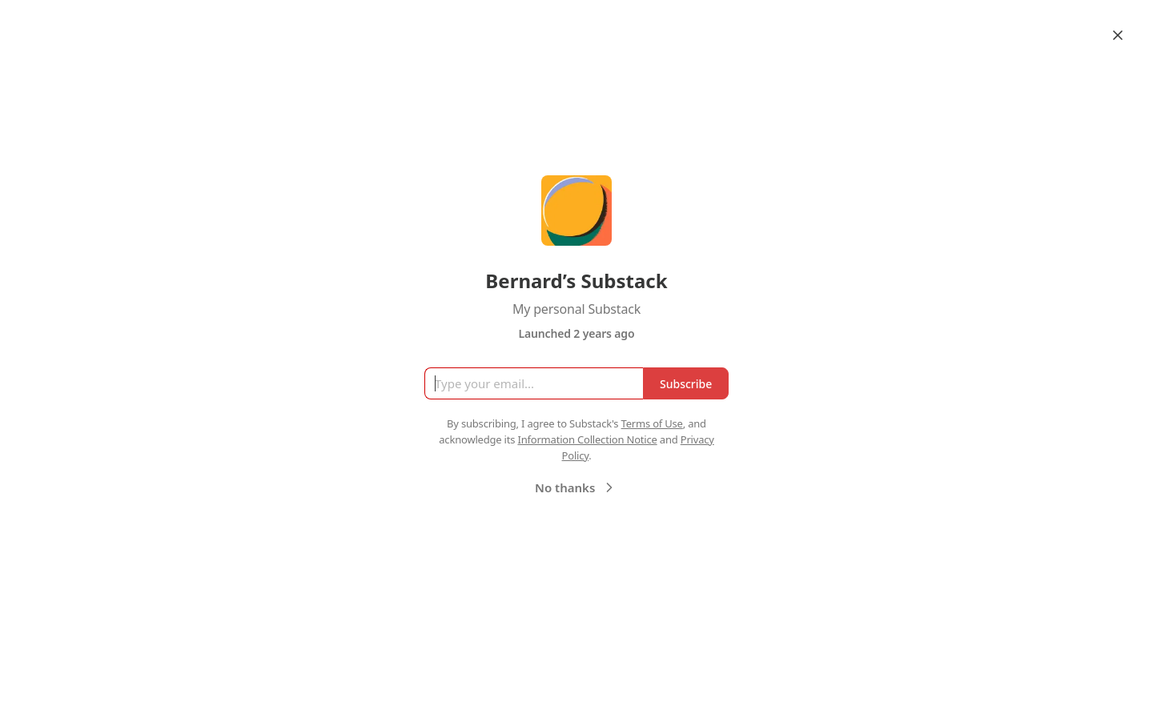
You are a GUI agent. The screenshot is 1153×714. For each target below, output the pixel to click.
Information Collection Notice (587, 439)
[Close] (1118, 35)
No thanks (576, 487)
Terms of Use (652, 423)
